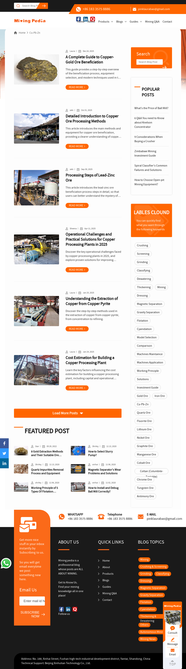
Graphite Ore (145, 446)
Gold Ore (142, 396)
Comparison (144, 346)
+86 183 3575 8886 (93, 9)
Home (80, 21)
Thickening (144, 287)
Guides (134, 21)
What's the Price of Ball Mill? (151, 108)
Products (103, 21)
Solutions (143, 379)
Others (144, 625)
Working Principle (148, 371)
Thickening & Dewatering (148, 618)
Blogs (119, 21)
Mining (161, 287)
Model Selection (147, 337)
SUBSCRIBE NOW (30, 614)
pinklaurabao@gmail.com (151, 9)
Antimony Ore (145, 496)
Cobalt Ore (143, 463)
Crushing (142, 245)
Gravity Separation (148, 312)
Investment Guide (147, 387)
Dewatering (144, 279)
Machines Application (150, 362)
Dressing (142, 295)
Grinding (142, 262)
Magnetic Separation (149, 304)
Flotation (142, 321)
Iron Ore (160, 396)
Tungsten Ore (145, 488)
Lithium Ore (144, 429)
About (91, 21)
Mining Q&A (152, 21)
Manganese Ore (146, 454)
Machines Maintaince (150, 354)
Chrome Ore (144, 479)
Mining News (148, 639)
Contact (167, 21)
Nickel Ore (143, 438)
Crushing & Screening (153, 566)
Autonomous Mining (152, 632)
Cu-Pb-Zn (34, 33)
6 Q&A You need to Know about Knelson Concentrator (149, 122)
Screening (143, 254)
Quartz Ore (143, 412)
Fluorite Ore (144, 421)
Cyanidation (144, 329)
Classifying (143, 270)
